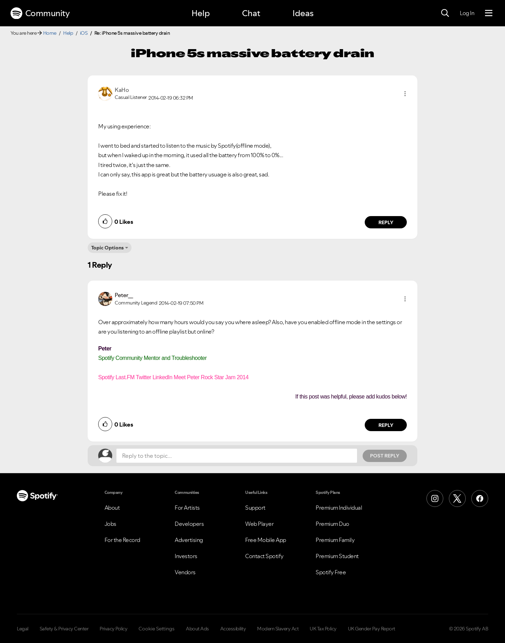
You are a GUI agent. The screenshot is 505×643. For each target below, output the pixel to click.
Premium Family (335, 540)
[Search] (445, 13)
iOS (84, 32)
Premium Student (337, 556)
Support (255, 507)
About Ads (197, 628)
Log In (467, 13)
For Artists (187, 507)
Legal (22, 628)
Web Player (259, 524)
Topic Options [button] (107, 247)
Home (49, 32)
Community (40, 13)
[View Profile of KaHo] (122, 90)
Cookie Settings (157, 628)
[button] (405, 93)
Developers (189, 524)
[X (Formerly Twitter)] (457, 498)
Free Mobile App (265, 540)
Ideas (303, 13)
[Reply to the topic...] (236, 456)
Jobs (110, 524)
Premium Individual (339, 507)
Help (200, 13)
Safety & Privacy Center (64, 628)
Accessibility (233, 628)
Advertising (189, 540)
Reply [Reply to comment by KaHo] (385, 222)
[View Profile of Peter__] (124, 295)
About (112, 507)
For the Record (122, 540)
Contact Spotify (264, 556)
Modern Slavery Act (277, 628)
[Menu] (488, 13)
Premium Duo (332, 524)
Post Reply (384, 455)
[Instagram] (434, 498)
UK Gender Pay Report (371, 628)
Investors (186, 556)
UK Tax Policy (323, 628)
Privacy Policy (113, 628)
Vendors (185, 572)
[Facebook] (479, 498)
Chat (251, 13)
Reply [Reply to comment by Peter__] (385, 425)
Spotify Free (331, 572)
